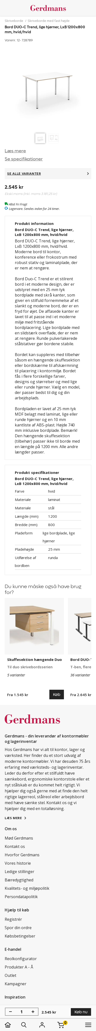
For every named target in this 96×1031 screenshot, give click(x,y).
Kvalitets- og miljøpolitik (27, 888)
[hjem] (13, 1025)
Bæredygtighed (19, 880)
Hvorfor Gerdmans (22, 855)
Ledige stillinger (19, 871)
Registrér (13, 919)
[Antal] (21, 1012)
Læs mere (15, 151)
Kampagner (15, 983)
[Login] (42, 1025)
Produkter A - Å (19, 967)
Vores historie (18, 863)
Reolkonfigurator (21, 958)
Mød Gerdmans (19, 838)
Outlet (10, 975)
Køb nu (81, 1012)
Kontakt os (15, 846)
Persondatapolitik (21, 896)
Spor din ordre (18, 927)
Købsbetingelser (20, 936)
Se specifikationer (24, 159)
